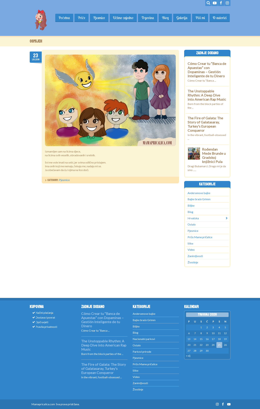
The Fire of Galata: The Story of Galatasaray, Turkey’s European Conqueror (205, 124)
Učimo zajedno (122, 17)
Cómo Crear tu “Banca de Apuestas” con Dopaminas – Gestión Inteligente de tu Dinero (207, 69)
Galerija (181, 17)
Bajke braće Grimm (199, 199)
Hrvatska (193, 218)
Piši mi (200, 17)
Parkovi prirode (142, 351)
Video (191, 249)
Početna (62, 17)
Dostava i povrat (45, 317)
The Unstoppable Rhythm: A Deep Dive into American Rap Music (207, 95)
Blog (164, 17)
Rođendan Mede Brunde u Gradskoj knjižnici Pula (214, 155)
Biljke (191, 205)
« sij (188, 355)
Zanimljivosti (195, 256)
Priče (80, 17)
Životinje (193, 262)
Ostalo (192, 224)
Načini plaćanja (44, 312)
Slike (190, 243)
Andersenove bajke (199, 192)
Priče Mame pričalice (200, 236)
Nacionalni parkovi (144, 338)
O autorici (220, 17)
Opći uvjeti (42, 321)
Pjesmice (98, 17)
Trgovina (146, 17)
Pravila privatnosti (46, 326)
